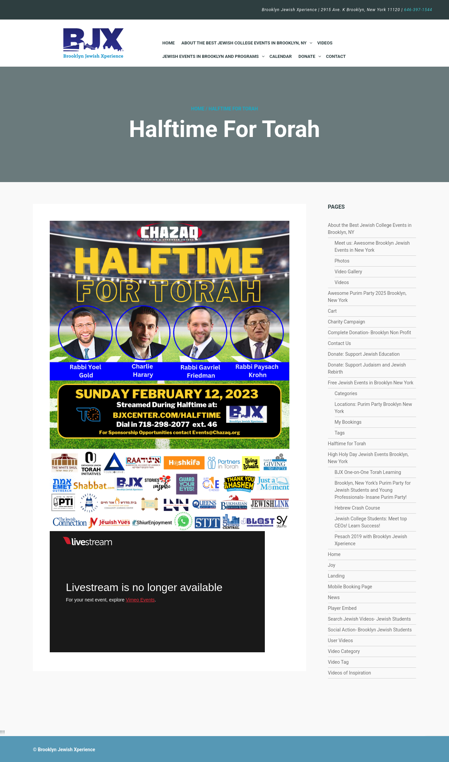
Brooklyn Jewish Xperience (66, 749)
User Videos (340, 640)
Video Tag (338, 662)
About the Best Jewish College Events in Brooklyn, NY (244, 42)
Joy (331, 565)
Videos (324, 42)
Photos (342, 261)
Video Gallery (348, 271)
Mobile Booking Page (350, 586)
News (334, 597)
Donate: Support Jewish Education (364, 354)
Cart (332, 311)
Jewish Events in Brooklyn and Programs (210, 56)
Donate (306, 56)
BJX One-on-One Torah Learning (368, 472)
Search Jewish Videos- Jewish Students (369, 619)
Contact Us (339, 343)
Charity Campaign (346, 321)
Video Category (344, 651)
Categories (346, 393)
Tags (340, 433)
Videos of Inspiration (349, 673)
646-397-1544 (418, 9)
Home (168, 42)
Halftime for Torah (347, 443)
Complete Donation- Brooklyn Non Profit (369, 332)
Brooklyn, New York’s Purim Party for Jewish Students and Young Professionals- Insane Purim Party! (373, 490)
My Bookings (348, 422)
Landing (336, 576)
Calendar (281, 56)
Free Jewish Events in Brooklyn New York (370, 382)
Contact (336, 56)
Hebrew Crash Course (357, 508)
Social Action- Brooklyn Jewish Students (370, 629)
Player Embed (342, 608)
